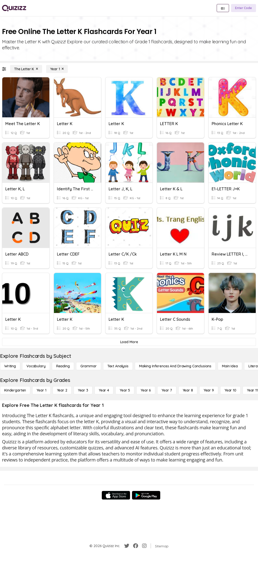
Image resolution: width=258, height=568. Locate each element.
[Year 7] (166, 390)
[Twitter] (126, 546)
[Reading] (63, 366)
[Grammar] (88, 366)
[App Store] (116, 495)
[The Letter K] (26, 69)
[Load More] (129, 342)
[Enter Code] (243, 8)
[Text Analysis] (118, 366)
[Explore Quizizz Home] (14, 8)
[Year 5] (124, 390)
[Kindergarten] (15, 390)
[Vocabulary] (36, 366)
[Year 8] (187, 390)
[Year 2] (62, 390)
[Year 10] (230, 390)
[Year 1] (57, 69)
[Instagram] (144, 546)
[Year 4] (103, 390)
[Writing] (10, 366)
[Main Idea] (230, 366)
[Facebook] (135, 546)
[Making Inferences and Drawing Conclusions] (175, 366)
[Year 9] (208, 390)
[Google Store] (146, 495)
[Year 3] (83, 390)
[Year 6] (145, 390)
